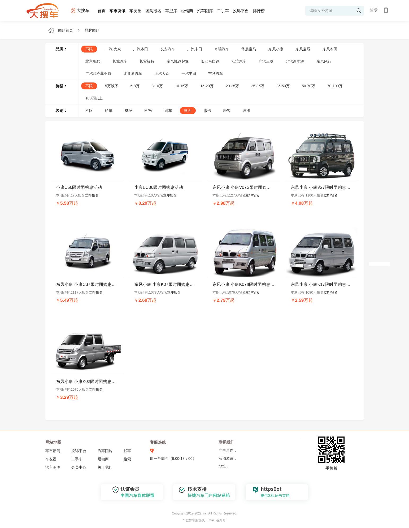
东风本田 (330, 49)
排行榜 (259, 10)
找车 (127, 451)
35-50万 (283, 86)
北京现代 (92, 61)
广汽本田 (140, 49)
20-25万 (232, 86)
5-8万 (134, 86)
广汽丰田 (194, 49)
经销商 (187, 10)
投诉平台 (241, 10)
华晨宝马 (248, 49)
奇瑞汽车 (221, 49)
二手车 (223, 10)
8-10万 (157, 86)
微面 (188, 110)
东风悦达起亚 (178, 61)
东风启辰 (302, 49)
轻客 (227, 110)
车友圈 (135, 10)
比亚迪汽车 (133, 73)
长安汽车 (167, 49)
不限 (89, 49)
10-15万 (181, 86)
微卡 (207, 110)
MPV (148, 110)
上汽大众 (161, 73)
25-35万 (257, 86)
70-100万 (335, 86)
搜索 (127, 459)
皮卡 (246, 110)
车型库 (171, 10)
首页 (102, 10)
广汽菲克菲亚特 (98, 73)
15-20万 (207, 86)
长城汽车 (119, 61)
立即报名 (92, 195)
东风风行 (323, 61)
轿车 (108, 110)
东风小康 (275, 49)
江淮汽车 (239, 61)
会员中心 (78, 467)
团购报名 (153, 10)
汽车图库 (205, 10)
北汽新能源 (295, 61)
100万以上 (94, 98)
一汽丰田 (188, 73)
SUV (128, 110)
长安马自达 (210, 61)
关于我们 (105, 467)
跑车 (168, 110)
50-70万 (308, 86)
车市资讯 (117, 10)
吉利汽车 (215, 73)
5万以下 (111, 86)
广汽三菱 (266, 61)
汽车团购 (105, 451)
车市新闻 (52, 451)
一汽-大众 (113, 49)
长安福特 (147, 61)
